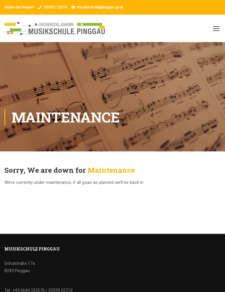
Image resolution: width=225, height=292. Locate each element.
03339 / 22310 (55, 7)
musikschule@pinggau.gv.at (100, 7)
